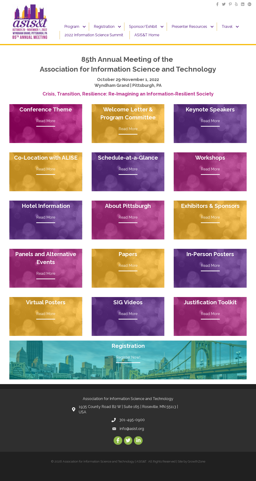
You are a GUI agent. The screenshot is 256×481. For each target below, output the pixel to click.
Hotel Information (46, 205)
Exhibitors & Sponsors (210, 205)
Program (71, 26)
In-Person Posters (210, 254)
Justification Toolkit (210, 302)
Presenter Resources (189, 26)
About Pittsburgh (128, 205)
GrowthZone (196, 461)
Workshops (210, 157)
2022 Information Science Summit (94, 35)
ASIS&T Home (146, 35)
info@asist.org (132, 428)
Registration (104, 26)
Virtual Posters (45, 302)
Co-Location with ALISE (46, 157)
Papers (128, 254)
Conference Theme (45, 109)
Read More (45, 121)
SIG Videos (128, 302)
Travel (227, 26)
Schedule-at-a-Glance (128, 157)
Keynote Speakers (210, 109)
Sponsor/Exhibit (143, 26)
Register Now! (128, 357)
